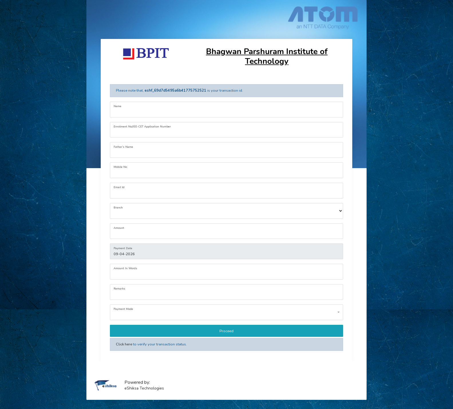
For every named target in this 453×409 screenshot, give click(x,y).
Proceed (226, 331)
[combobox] (226, 312)
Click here (124, 344)
